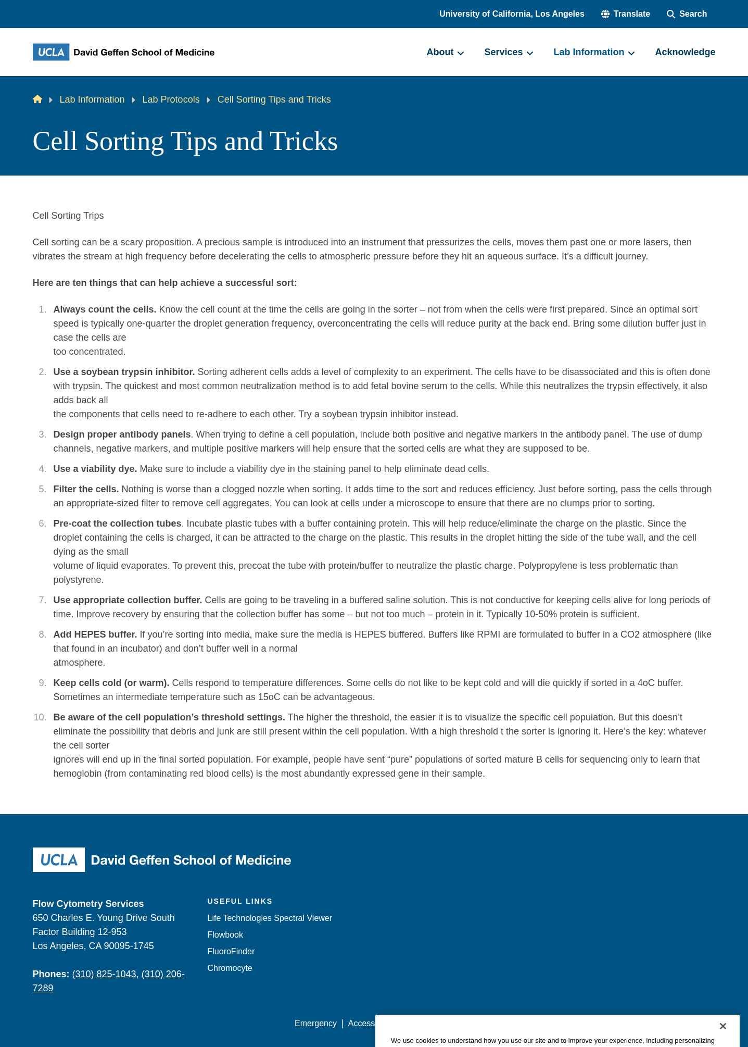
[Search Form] (686, 14)
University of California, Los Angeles (512, 13)
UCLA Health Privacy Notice (543, 1023)
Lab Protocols (171, 99)
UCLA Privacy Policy (443, 1023)
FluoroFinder (231, 951)
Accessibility (371, 1023)
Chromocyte (230, 968)
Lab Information (92, 99)
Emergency (316, 1023)
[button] (625, 14)
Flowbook (225, 934)
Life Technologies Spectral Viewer (270, 918)
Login (617, 1023)
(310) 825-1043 (104, 974)
